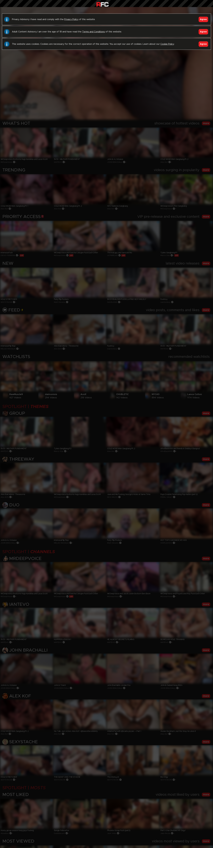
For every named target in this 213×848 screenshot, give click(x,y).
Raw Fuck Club (102, 4)
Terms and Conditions (93, 32)
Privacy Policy (71, 19)
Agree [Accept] (203, 19)
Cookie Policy (167, 44)
